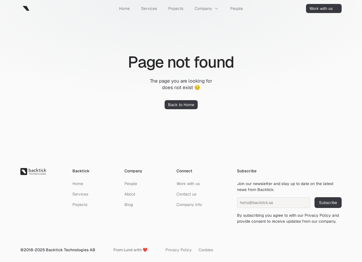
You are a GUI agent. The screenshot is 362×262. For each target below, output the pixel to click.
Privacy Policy (318, 215)
